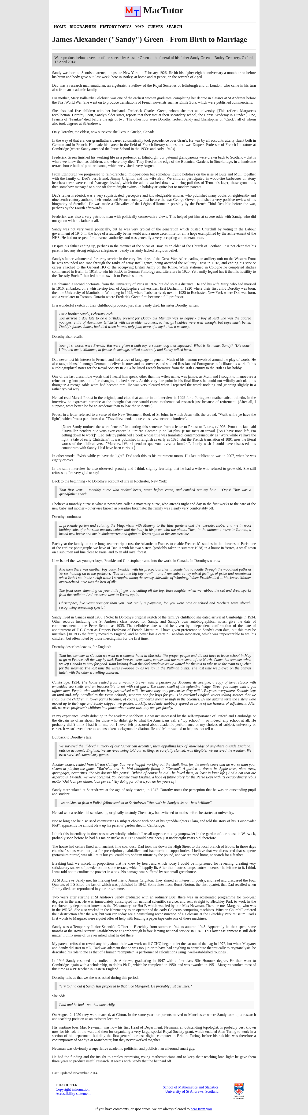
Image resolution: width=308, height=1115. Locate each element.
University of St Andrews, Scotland (191, 1091)
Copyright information (72, 1089)
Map (139, 27)
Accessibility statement (73, 1094)
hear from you (201, 1109)
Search (174, 27)
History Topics (115, 27)
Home (60, 27)
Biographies (83, 27)
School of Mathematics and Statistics (190, 1087)
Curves (155, 27)
